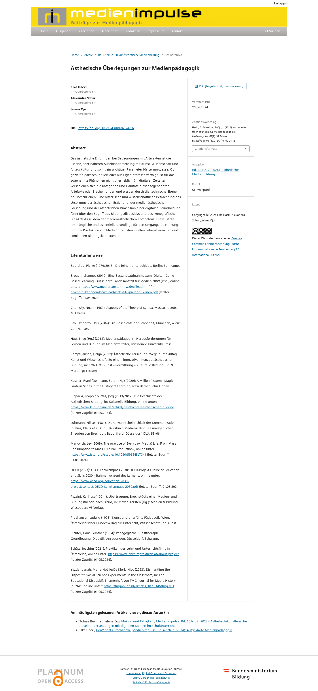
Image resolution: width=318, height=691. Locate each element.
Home (44, 31)
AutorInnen (109, 31)
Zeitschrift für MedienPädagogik (151, 682)
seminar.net (163, 677)
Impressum (155, 31)
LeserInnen (86, 31)
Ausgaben (62, 31)
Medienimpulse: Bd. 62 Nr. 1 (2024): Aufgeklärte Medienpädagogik (182, 630)
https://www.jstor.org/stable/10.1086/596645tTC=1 (108, 454)
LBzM (136, 677)
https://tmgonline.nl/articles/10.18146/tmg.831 (139, 586)
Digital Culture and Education (159, 673)
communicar (134, 673)
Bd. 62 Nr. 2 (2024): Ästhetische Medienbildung (128, 55)
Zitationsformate (206, 149)
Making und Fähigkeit (137, 621)
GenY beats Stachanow (113, 630)
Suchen (272, 31)
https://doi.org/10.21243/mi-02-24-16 (106, 128)
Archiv (88, 55)
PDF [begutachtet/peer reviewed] (220, 86)
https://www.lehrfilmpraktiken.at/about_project (143, 554)
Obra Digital (147, 677)
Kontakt (177, 31)
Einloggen (280, 3)
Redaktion (132, 31)
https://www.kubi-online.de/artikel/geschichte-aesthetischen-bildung (122, 407)
